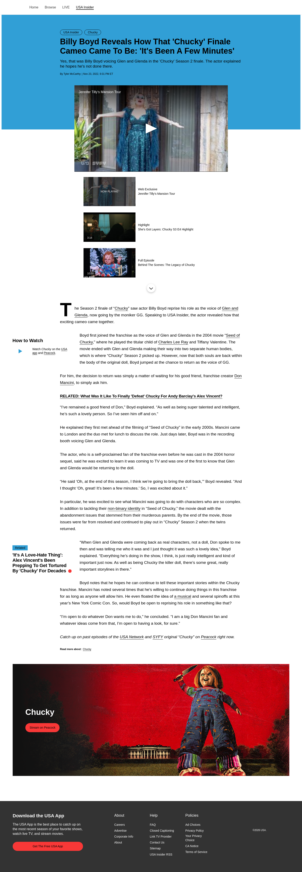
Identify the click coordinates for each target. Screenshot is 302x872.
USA (18, 7)
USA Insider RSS (161, 854)
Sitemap (155, 848)
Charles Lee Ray (173, 342)
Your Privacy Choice (193, 838)
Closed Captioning (162, 830)
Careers (119, 824)
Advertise (120, 830)
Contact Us (157, 842)
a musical (182, 596)
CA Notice (191, 846)
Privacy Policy (194, 830)
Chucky (121, 308)
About (118, 842)
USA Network (132, 637)
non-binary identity (124, 508)
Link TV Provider (160, 836)
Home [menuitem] (33, 7)
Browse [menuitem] (50, 7)
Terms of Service (196, 852)
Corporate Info (123, 836)
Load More (151, 288)
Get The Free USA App (48, 846)
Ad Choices (192, 824)
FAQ (153, 824)
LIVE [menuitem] (66, 7)
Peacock (49, 353)
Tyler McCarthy (72, 73)
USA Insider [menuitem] (85, 7)
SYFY (158, 637)
